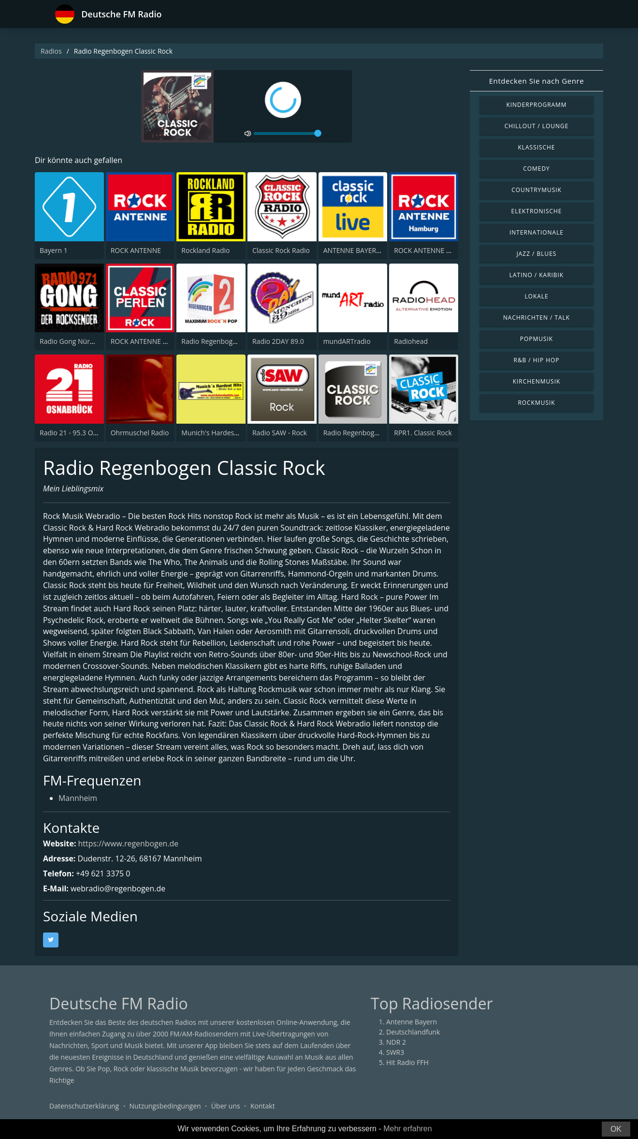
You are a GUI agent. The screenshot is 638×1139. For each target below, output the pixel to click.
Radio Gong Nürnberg (74, 341)
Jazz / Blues (537, 254)
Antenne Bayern (411, 1023)
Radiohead (411, 341)
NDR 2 (396, 1043)
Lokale (536, 296)
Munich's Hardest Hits (215, 432)
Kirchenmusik (537, 381)
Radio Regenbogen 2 (213, 341)
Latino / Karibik (536, 275)
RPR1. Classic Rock (423, 432)
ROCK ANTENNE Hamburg (435, 250)
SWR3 (395, 1053)
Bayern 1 (54, 250)
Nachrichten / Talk (536, 317)
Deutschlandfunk (413, 1033)
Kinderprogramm (536, 105)
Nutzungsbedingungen (165, 1107)
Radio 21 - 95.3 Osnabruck (81, 432)
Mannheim (78, 800)
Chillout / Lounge (537, 126)
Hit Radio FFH (407, 1063)
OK (616, 1129)
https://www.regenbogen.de (128, 845)
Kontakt (262, 1107)
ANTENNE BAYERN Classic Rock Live (379, 250)
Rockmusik (536, 403)
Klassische (536, 147)
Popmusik (536, 339)
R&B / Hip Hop (537, 360)
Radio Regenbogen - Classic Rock (374, 432)
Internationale (536, 232)
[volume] (287, 133)
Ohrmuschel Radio (140, 432)
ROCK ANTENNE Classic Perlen (158, 341)
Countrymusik (536, 190)
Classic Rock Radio (281, 250)
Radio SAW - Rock (279, 432)
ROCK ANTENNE (136, 250)
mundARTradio (347, 341)
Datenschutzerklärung (84, 1107)
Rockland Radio (205, 250)
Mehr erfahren (407, 1128)
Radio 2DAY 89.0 (278, 341)
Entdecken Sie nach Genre (536, 81)
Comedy (536, 168)
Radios (51, 51)
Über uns (225, 1107)
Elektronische (536, 211)
